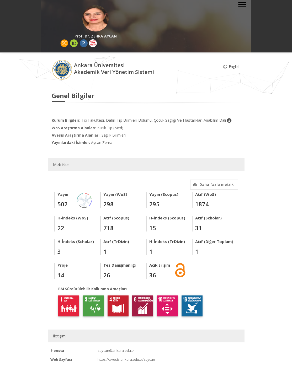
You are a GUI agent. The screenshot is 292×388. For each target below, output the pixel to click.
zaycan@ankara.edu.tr (116, 350)
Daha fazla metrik (213, 184)
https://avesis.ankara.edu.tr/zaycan (126, 359)
